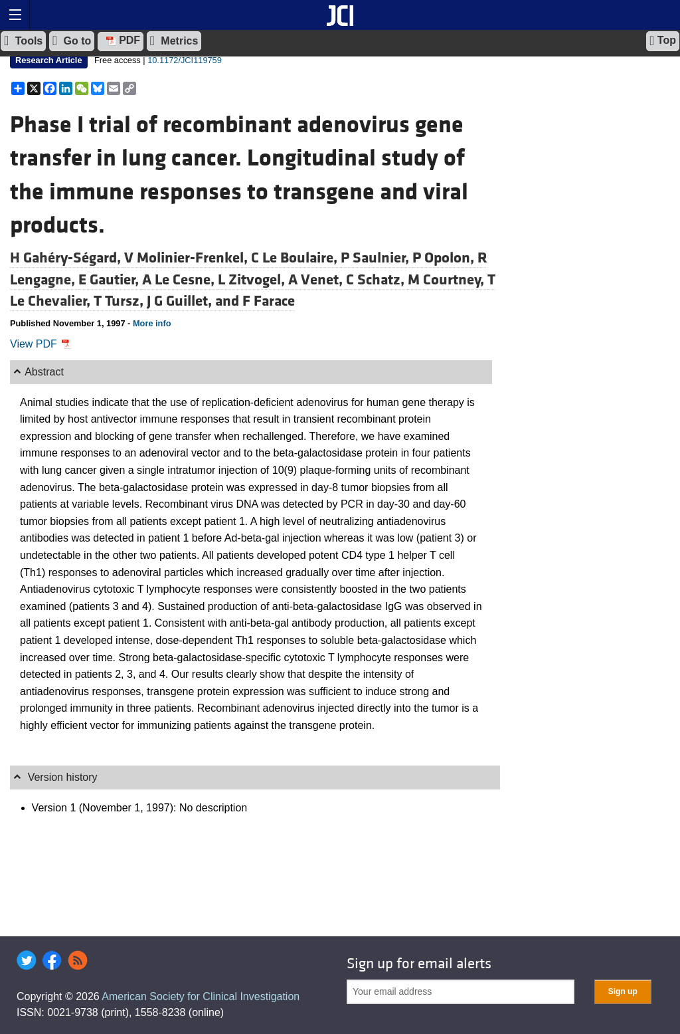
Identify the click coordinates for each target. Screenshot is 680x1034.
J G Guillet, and (194, 301)
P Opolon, (444, 258)
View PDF (41, 344)
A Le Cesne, (180, 279)
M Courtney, (447, 279)
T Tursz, (120, 301)
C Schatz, (377, 279)
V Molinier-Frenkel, (187, 258)
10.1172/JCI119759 (184, 60)
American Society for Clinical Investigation (200, 996)
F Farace (268, 301)
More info (152, 323)
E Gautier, (110, 279)
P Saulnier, (376, 258)
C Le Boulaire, (296, 258)
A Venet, (317, 279)
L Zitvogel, (253, 279)
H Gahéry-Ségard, (67, 258)
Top (662, 40)
